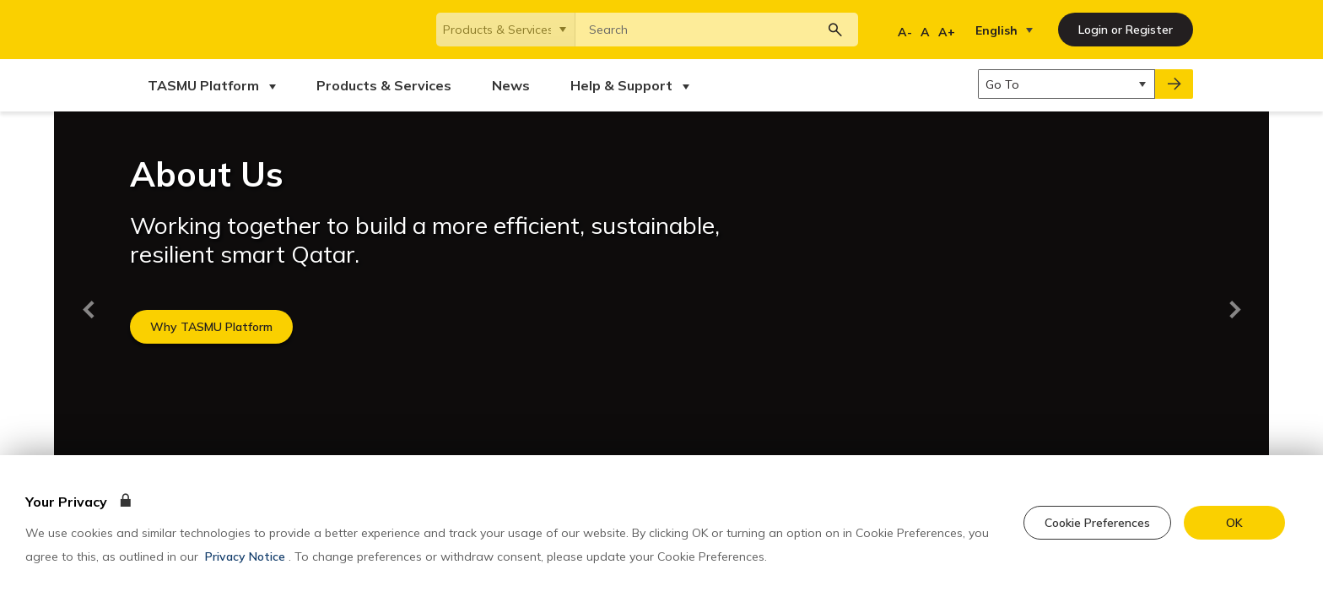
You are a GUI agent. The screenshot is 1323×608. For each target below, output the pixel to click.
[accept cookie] (1234, 523)
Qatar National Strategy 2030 (391, 316)
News (144, 276)
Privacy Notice (245, 556)
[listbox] (1007, 30)
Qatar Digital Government (382, 289)
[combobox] (716, 29)
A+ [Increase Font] (946, 32)
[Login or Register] (1125, 29)
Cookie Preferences (459, 376)
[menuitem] (212, 85)
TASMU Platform (172, 222)
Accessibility (361, 376)
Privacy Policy (279, 376)
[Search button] (834, 30)
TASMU (335, 222)
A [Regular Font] (925, 32)
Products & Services (182, 249)
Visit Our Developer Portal (568, 222)
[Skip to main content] (3, 3)
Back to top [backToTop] (169, 136)
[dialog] (661, 531)
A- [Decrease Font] (905, 32)
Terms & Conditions (180, 376)
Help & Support (169, 303)
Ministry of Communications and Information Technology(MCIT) (398, 255)
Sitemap (546, 376)
